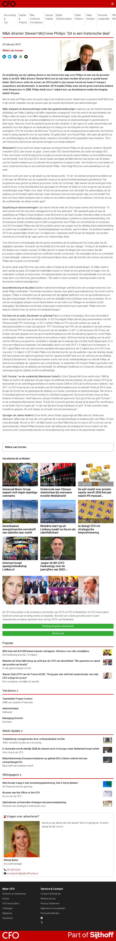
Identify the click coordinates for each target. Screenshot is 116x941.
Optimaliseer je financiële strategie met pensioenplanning (34, 802)
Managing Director (12, 718)
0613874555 (13, 869)
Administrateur (10, 708)
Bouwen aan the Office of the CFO (21, 792)
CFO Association (10, 903)
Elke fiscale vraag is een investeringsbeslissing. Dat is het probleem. (40, 782)
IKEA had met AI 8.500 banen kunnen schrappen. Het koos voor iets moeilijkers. (46, 651)
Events (5, 898)
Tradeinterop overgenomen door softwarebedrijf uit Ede (33, 739)
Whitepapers (10, 775)
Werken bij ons (48, 898)
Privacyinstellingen (50, 913)
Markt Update (11, 731)
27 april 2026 (48, 483)
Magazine (7, 913)
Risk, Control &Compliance (36, 19)
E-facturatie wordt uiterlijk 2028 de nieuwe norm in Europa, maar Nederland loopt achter (50, 748)
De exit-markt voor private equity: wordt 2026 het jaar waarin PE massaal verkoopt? (94, 492)
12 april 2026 (85, 520)
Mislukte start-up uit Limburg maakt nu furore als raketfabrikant (58, 529)
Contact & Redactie (51, 893)
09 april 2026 (48, 557)
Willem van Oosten (12, 50)
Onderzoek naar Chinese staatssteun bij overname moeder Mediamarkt (56, 492)
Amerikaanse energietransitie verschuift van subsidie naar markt (19, 529)
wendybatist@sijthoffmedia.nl (22, 873)
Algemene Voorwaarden (53, 908)
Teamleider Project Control (17, 698)
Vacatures (9, 690)
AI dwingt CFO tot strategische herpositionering (89, 529)
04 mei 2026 (9, 483)
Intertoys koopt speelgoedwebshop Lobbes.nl (14, 566)
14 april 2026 (48, 520)
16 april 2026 (10, 520)
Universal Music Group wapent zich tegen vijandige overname (19, 492)
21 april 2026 (85, 483)
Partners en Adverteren (14, 893)
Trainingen (7, 908)
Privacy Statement (50, 903)
